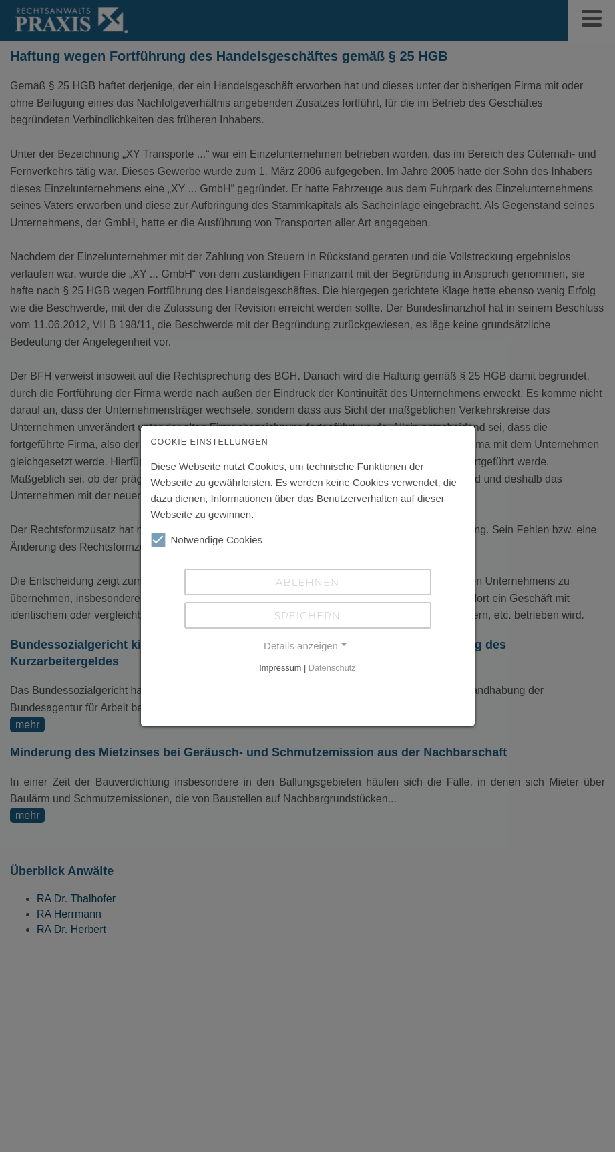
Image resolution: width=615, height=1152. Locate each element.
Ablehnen (307, 582)
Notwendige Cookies (207, 540)
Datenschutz (332, 668)
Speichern (307, 615)
